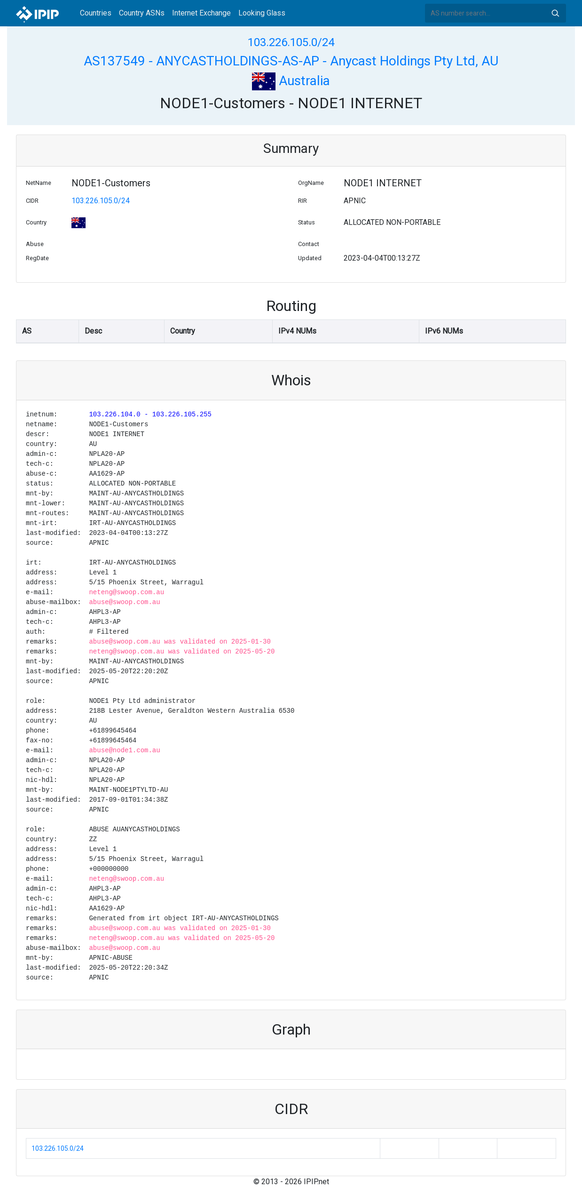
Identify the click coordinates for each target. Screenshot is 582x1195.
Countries (95, 12)
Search (555, 13)
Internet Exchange (201, 12)
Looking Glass (261, 12)
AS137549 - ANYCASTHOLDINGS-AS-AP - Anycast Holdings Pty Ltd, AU (291, 61)
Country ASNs (142, 12)
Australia (291, 80)
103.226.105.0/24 (291, 42)
